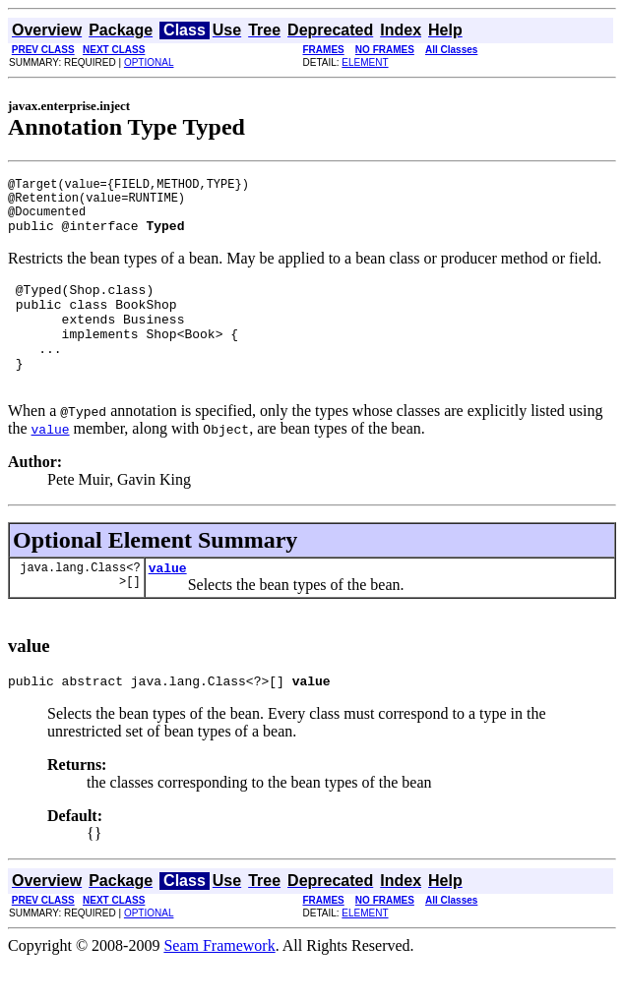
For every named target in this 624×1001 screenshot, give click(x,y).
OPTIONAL (149, 62)
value (168, 603)
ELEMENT (365, 62)
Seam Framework (219, 983)
